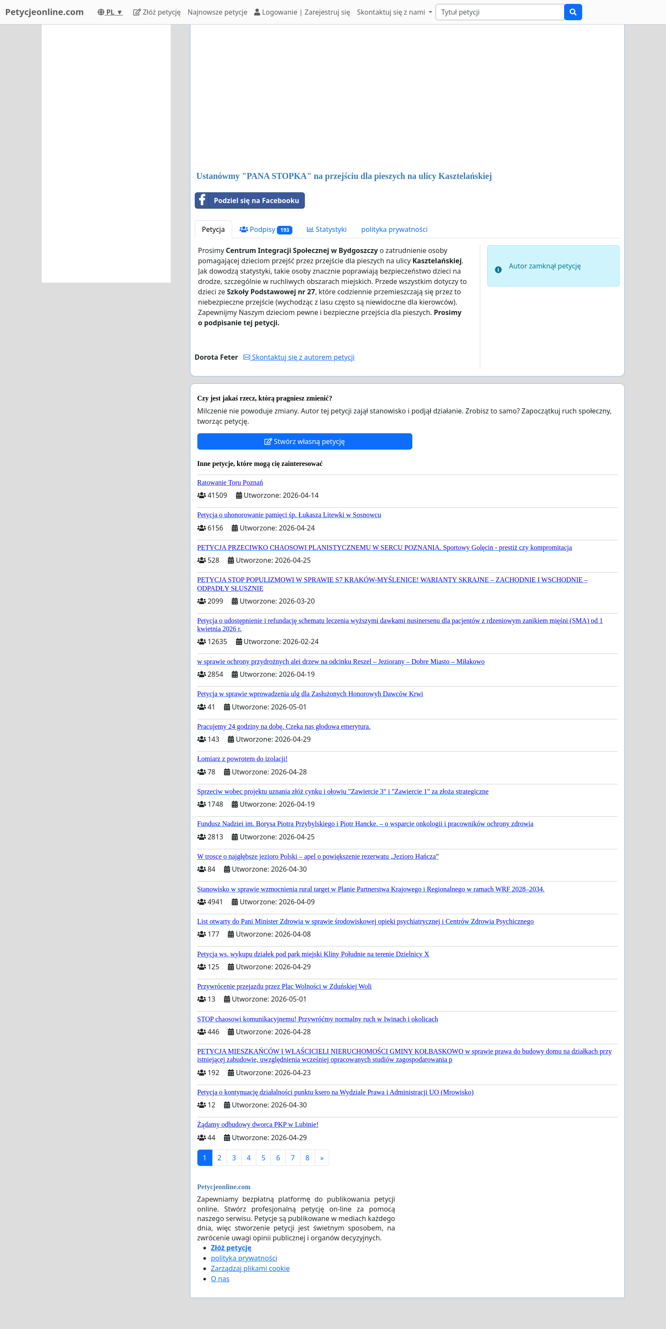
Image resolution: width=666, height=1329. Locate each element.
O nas (220, 1278)
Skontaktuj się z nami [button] (392, 12)
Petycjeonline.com (44, 12)
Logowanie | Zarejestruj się (302, 12)
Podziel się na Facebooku (247, 200)
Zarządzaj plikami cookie (250, 1268)
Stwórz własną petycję (304, 441)
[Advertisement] (407, 98)
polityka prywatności (394, 229)
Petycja (213, 229)
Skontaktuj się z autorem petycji (298, 357)
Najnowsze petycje (217, 12)
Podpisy (266, 229)
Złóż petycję (157, 12)
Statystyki (327, 229)
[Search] (500, 12)
